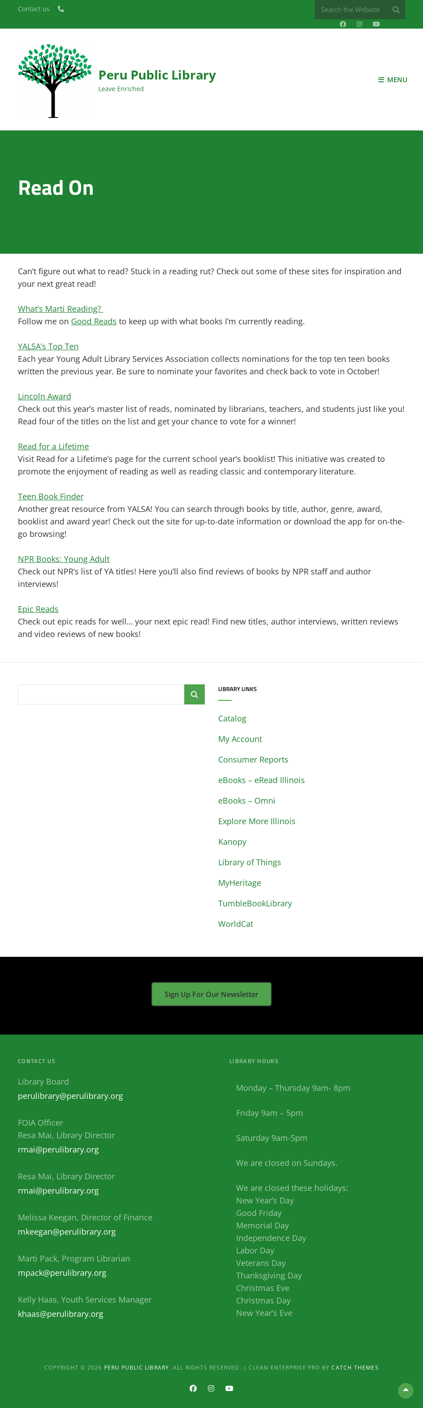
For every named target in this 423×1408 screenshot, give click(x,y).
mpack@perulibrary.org (62, 1272)
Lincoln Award (44, 396)
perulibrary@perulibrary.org (70, 1095)
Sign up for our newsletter (211, 994)
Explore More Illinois (257, 821)
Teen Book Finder (51, 496)
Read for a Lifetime (53, 446)
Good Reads (94, 321)
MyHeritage (239, 882)
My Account (240, 738)
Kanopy (232, 841)
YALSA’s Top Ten (48, 346)
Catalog (232, 718)
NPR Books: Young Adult (64, 558)
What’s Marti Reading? (60, 308)
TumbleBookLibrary (255, 903)
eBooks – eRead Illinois (261, 780)
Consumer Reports (253, 759)
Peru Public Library (157, 74)
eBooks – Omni (246, 800)
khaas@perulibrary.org (60, 1313)
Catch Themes (354, 1367)
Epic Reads (38, 608)
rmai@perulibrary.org (58, 1149)
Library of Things (249, 862)
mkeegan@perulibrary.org (67, 1231)
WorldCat (235, 923)
